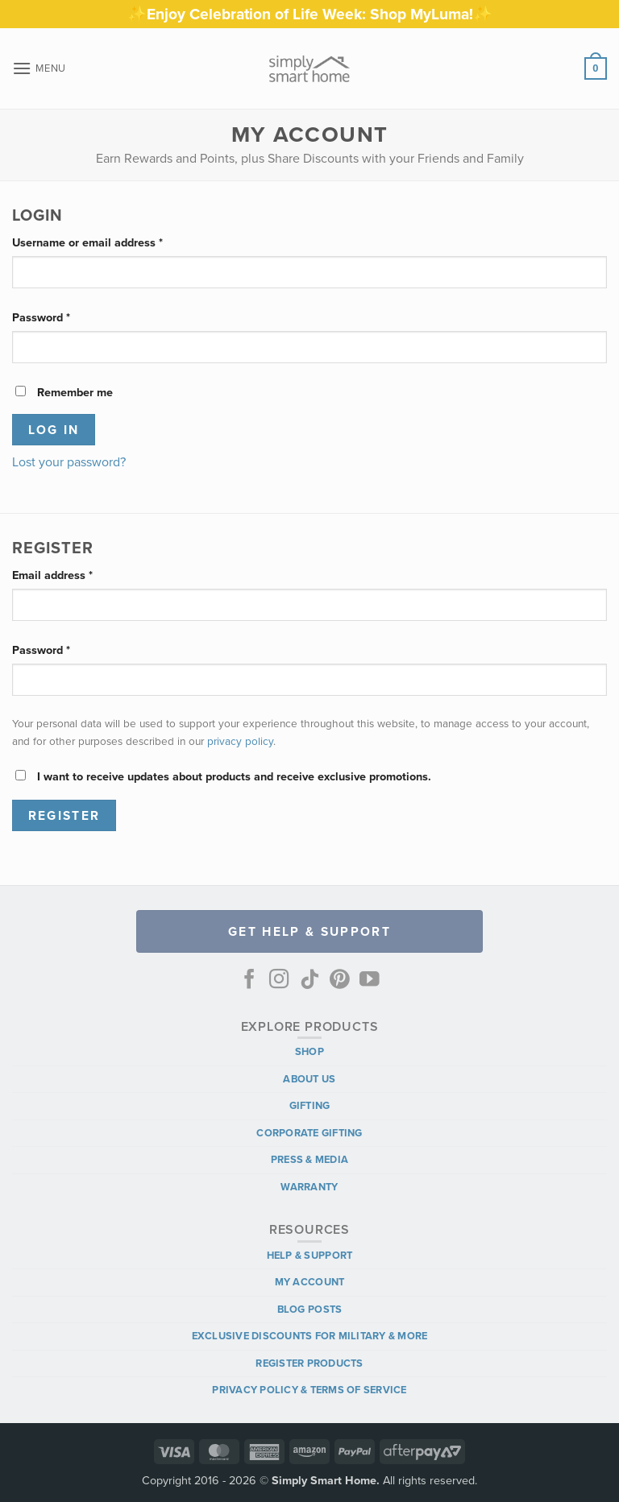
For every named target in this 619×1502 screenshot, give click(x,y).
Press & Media (309, 1159)
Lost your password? (69, 462)
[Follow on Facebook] (249, 980)
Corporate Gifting (309, 1132)
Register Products (309, 1363)
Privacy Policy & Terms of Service (309, 1389)
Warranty (309, 1186)
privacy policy (240, 741)
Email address (75, 574)
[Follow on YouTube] (369, 980)
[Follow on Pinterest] (340, 980)
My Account (310, 1281)
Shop (309, 1051)
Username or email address (110, 241)
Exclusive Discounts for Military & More (310, 1335)
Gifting (309, 1105)
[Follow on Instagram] (279, 980)
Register (64, 815)
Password (64, 316)
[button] (39, 68)
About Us (309, 1078)
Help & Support (310, 1255)
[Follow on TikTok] (310, 980)
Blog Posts (310, 1309)
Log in (54, 429)
